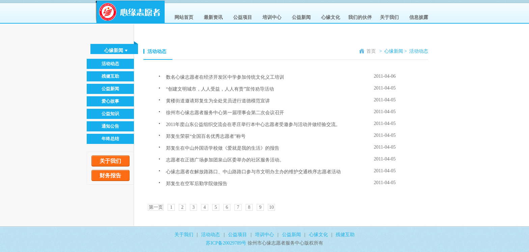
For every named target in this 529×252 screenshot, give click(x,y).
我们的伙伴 (360, 17)
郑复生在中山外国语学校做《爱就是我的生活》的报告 (222, 148)
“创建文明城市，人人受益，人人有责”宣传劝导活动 (220, 89)
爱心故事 (110, 101)
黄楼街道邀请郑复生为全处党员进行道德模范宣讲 (218, 100)
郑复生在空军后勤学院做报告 (196, 183)
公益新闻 (301, 17)
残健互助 (110, 76)
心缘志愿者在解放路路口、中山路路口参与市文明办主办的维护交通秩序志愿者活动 (253, 171)
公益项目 (242, 17)
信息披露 (418, 17)
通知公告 (110, 126)
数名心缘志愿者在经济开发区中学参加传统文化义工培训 (225, 77)
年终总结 (110, 138)
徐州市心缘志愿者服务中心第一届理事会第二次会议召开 (225, 112)
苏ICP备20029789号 (226, 243)
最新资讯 (213, 17)
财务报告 (110, 175)
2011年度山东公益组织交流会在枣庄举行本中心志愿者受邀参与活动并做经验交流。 (253, 124)
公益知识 (110, 113)
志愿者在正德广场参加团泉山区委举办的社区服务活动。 (225, 159)
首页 (367, 51)
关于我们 (389, 17)
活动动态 (110, 63)
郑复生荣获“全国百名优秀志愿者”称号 (206, 136)
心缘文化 (330, 17)
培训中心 (271, 17)
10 (271, 207)
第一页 (156, 207)
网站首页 (183, 17)
